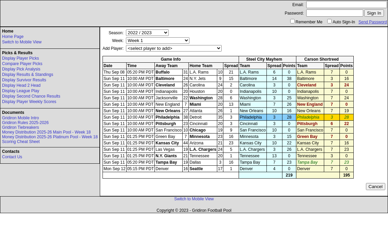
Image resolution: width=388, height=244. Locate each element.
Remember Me (309, 22)
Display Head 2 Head (21, 85)
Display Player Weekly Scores (29, 101)
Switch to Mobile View (22, 42)
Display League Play (20, 90)
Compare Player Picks (22, 63)
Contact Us (12, 157)
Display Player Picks (20, 58)
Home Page (12, 36)
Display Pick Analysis (21, 69)
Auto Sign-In (344, 22)
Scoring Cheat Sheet (21, 141)
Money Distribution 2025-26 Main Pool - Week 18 (46, 132)
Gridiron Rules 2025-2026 (25, 122)
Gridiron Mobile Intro (20, 118)
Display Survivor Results (24, 80)
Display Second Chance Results (31, 96)
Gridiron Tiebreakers (20, 127)
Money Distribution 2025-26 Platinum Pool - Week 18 (50, 137)
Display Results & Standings (27, 74)
